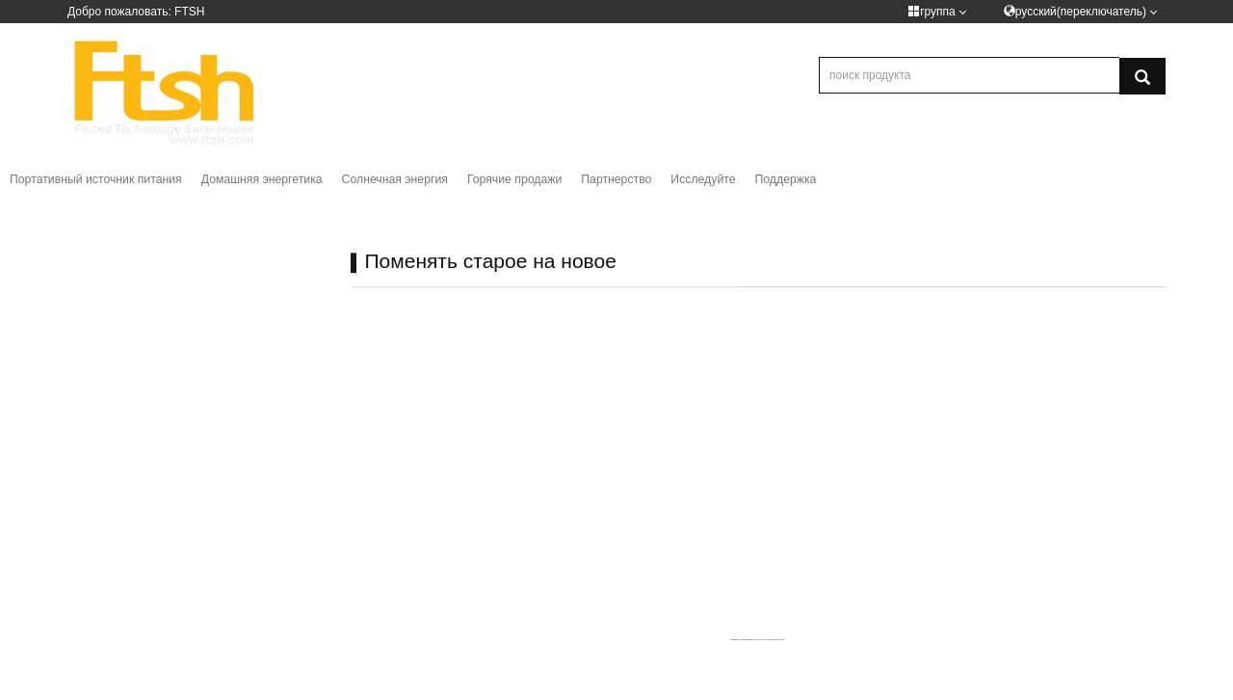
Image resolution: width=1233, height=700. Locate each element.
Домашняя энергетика (262, 179)
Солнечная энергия (395, 179)
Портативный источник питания (96, 179)
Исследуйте (702, 179)
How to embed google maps (772, 639)
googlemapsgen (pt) (749, 639)
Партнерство (616, 179)
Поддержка (786, 179)
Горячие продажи (514, 179)
